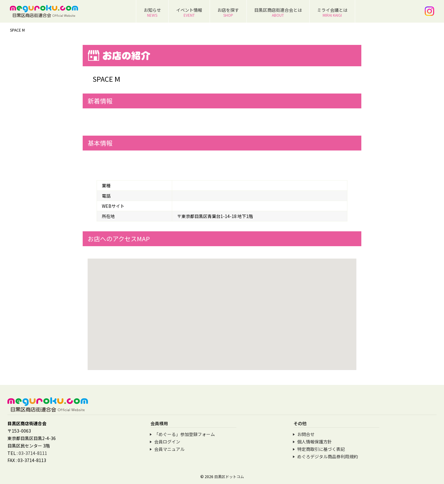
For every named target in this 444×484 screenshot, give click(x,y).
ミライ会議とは (332, 12)
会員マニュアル (169, 449)
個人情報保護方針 (314, 441)
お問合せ (306, 434)
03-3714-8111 (33, 453)
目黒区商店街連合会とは (278, 12)
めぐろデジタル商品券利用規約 (327, 456)
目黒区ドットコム (229, 476)
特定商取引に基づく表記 (321, 449)
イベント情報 (189, 12)
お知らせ (152, 12)
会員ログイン (167, 441)
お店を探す (228, 12)
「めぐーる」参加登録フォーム (184, 434)
